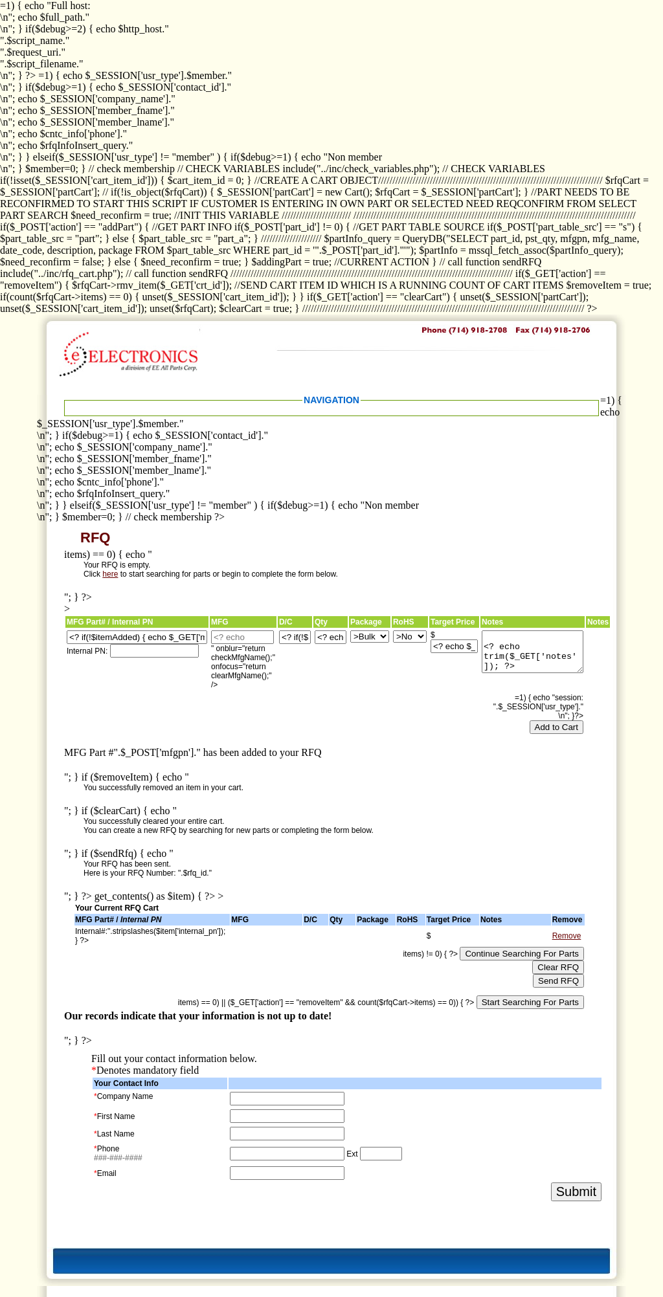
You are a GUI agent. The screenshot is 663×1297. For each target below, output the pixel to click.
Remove (566, 935)
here (110, 574)
